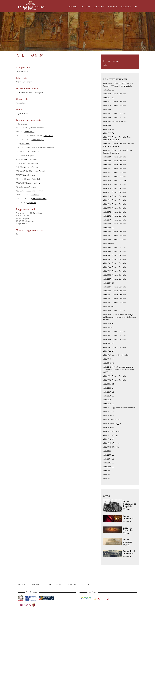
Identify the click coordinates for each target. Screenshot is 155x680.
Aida (105, 65)
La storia (85, 7)
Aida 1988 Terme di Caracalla (114, 164)
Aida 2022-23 (108, 90)
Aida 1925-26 (108, 404)
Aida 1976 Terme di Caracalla (114, 196)
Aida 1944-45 (108, 351)
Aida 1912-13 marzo (111, 443)
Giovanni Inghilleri (33, 183)
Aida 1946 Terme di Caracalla (114, 339)
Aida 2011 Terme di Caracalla (114, 101)
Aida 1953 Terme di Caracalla (114, 298)
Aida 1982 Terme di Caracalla (114, 172)
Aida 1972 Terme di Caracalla (114, 212)
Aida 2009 (107, 109)
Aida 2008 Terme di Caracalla (114, 113)
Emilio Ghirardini (30, 187)
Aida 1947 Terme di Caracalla (114, 335)
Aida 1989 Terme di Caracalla (114, 161)
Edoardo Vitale (22, 92)
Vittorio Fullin (32, 163)
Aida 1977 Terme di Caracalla (114, 192)
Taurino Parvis (37, 191)
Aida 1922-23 (108, 411)
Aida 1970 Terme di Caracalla (114, 220)
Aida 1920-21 (108, 415)
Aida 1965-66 (108, 243)
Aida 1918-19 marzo (111, 419)
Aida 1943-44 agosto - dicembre (116, 355)
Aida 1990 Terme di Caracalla (114, 157)
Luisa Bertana (29, 132)
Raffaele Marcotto (39, 199)
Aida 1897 (107, 470)
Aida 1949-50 (108, 323)
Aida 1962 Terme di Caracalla (114, 259)
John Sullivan (33, 167)
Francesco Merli (30, 159)
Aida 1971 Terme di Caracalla (114, 216)
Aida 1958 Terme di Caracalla (114, 275)
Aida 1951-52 (108, 306)
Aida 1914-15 (108, 439)
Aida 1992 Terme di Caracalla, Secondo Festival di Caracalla (118, 145)
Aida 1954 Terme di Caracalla (114, 295)
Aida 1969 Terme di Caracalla (114, 224)
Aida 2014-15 (108, 98)
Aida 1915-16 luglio (111, 435)
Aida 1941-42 (108, 363)
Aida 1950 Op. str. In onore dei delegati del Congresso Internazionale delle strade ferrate (119, 317)
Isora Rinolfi (25, 143)
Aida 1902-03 (108, 463)
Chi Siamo (72, 7)
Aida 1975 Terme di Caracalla (114, 200)
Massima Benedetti (46, 147)
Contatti (112, 7)
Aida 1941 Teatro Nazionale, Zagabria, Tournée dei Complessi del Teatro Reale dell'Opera (118, 369)
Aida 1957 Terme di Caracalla (114, 279)
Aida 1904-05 (108, 459)
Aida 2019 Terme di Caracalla (114, 94)
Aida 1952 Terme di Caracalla (114, 302)
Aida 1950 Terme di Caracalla (114, 310)
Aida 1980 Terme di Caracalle (114, 180)
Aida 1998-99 (108, 129)
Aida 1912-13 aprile (111, 447)
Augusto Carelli (22, 113)
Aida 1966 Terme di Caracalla (114, 239)
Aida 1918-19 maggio (112, 423)
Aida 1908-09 (108, 455)
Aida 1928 (107, 400)
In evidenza (126, 7)
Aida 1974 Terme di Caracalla (114, 204)
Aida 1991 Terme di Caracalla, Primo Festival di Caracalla (117, 151)
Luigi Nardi (31, 202)
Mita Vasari (48, 135)
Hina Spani (29, 155)
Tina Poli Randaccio (34, 151)
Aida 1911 (107, 451)
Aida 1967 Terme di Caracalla (114, 235)
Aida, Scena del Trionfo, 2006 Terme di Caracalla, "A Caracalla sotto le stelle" (118, 84)
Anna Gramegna (38, 139)
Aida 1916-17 (108, 427)
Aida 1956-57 (108, 283)
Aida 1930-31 (108, 392)
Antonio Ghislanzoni (24, 82)
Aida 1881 (107, 478)
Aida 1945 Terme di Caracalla (114, 347)
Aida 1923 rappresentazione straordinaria (119, 407)
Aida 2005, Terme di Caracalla (115, 121)
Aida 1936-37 (108, 384)
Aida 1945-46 (108, 343)
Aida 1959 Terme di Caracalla (114, 271)
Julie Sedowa (21, 103)
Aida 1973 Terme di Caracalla (114, 208)
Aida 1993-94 (108, 133)
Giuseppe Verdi (22, 71)
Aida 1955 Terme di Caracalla (114, 291)
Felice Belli (24, 124)
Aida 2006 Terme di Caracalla (114, 117)
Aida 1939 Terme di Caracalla (114, 376)
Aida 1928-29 (108, 396)
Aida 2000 (107, 125)
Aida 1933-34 (108, 388)
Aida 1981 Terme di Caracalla (114, 176)
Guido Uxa (35, 195)
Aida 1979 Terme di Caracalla (114, 184)
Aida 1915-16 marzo (111, 431)
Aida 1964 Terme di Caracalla (114, 251)
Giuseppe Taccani (38, 171)
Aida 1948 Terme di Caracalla (114, 331)
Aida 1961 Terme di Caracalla (114, 263)
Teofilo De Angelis (36, 92)
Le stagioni (99, 7)
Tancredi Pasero (29, 175)
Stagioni (127, 509)
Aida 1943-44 (108, 359)
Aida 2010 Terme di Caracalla (114, 105)
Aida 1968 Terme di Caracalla (114, 231)
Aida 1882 (107, 474)
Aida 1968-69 (108, 228)
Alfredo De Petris (37, 128)
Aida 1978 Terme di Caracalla (114, 188)
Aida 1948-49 (108, 327)
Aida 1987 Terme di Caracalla (114, 168)
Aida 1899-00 (108, 467)
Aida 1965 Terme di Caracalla (114, 247)
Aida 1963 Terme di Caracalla (114, 255)
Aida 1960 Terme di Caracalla (114, 267)
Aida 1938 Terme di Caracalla (114, 380)
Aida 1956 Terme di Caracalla (114, 287)
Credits (86, 584)
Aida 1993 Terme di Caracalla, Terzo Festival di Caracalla (117, 138)
